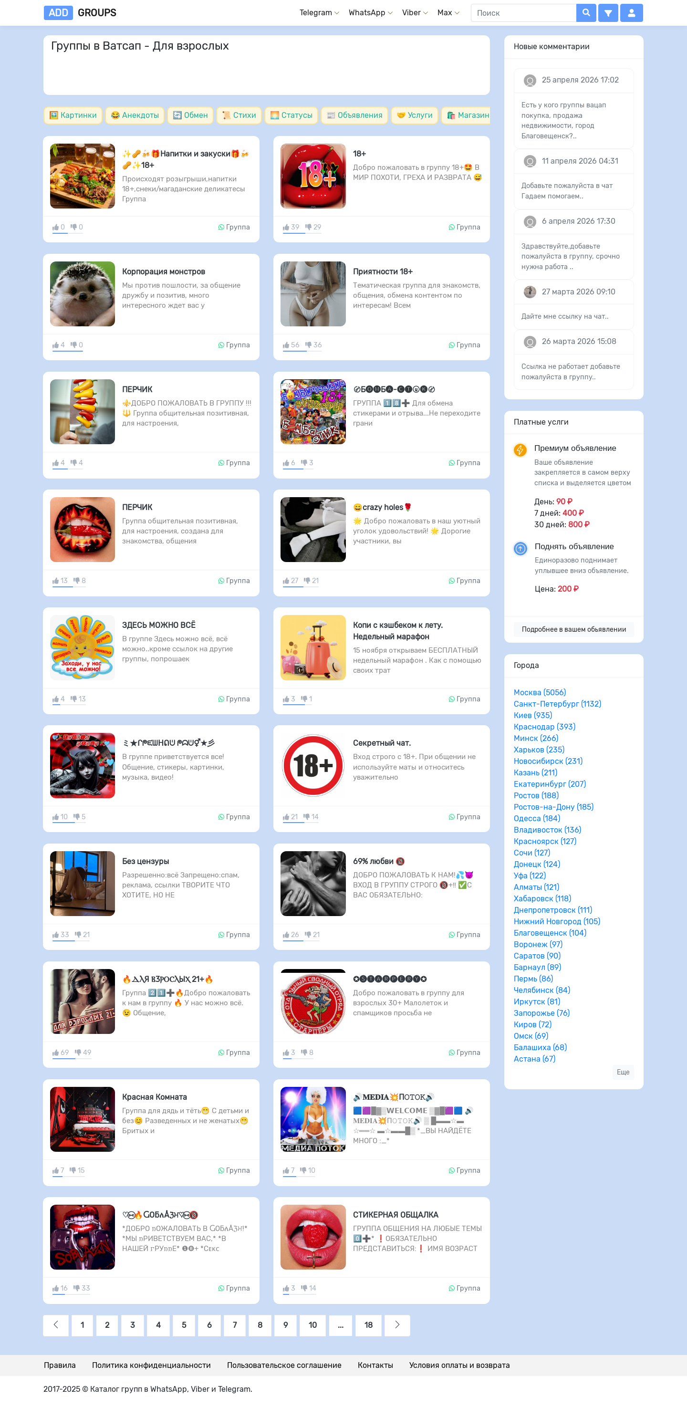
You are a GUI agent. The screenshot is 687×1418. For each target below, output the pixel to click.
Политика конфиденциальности (151, 1365)
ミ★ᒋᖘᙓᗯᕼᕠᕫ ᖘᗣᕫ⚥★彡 (168, 743)
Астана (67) (534, 1059)
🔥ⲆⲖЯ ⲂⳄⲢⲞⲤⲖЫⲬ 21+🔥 (168, 979)
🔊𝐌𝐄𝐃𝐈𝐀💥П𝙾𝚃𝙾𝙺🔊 (394, 1097)
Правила (60, 1365)
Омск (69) (531, 1036)
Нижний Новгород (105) (557, 921)
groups (80, 13)
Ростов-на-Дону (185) (553, 807)
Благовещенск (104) (550, 933)
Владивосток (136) (547, 829)
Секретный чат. (382, 743)
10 (313, 1325)
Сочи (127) (532, 852)
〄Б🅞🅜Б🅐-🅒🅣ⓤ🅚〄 (394, 389)
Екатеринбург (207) (550, 784)
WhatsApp (367, 12)
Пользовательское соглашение (284, 1365)
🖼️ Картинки (73, 115)
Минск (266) (536, 738)
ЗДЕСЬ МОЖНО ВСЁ (159, 625)
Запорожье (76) (542, 1013)
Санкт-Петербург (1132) (557, 704)
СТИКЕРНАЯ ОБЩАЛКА (395, 1215)
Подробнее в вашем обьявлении (574, 630)
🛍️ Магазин (468, 115)
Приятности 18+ (383, 271)
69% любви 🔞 (379, 861)
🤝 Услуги (414, 115)
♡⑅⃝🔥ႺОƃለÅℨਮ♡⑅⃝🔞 (160, 1215)
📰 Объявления (354, 115)
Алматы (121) (536, 887)
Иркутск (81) (537, 1001)
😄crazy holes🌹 (383, 507)
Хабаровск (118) (542, 898)
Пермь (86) (533, 978)
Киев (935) (533, 715)
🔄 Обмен (190, 115)
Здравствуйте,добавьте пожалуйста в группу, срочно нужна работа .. (570, 256)
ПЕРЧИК (137, 389)
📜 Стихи (239, 115)
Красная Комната (154, 1097)
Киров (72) (533, 1024)
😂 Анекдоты (135, 115)
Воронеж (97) (538, 944)
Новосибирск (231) (548, 761)
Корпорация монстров (163, 271)
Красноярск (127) (545, 841)
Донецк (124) (537, 864)
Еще (623, 1072)
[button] (608, 13)
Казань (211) (535, 772)
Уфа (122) (530, 875)
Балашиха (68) (540, 1047)
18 (368, 1325)
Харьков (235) (539, 749)
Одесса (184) (537, 818)
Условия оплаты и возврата (459, 1365)
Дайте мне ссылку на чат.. (565, 317)
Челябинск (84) (542, 990)
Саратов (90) (537, 955)
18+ (359, 153)
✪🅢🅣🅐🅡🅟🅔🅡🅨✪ (390, 979)
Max (444, 12)
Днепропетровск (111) (553, 910)
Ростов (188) (536, 795)
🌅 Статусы (291, 115)
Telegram (316, 12)
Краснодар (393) (544, 726)
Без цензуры (145, 861)
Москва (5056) (540, 692)
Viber (411, 12)
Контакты (375, 1365)
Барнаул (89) (537, 967)
